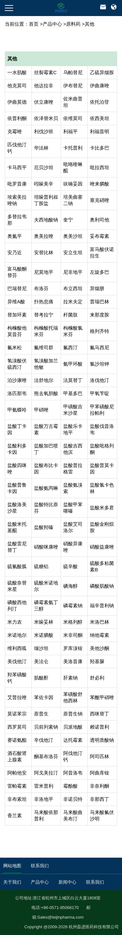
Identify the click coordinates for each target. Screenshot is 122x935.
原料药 (73, 24)
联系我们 (40, 865)
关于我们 (12, 882)
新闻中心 (67, 882)
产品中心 (52, 24)
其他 (89, 24)
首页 (34, 24)
